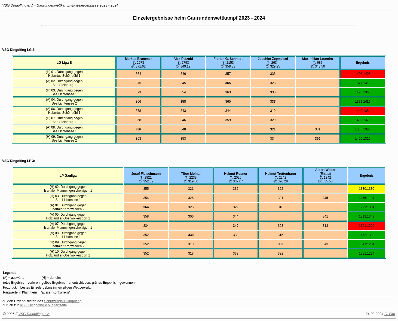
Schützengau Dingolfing (62, 301)
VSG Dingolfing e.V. (34, 314)
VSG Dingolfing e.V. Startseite (43, 305)
